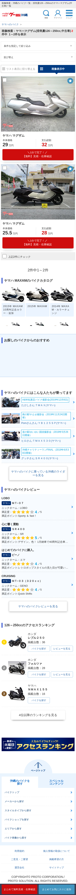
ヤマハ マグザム (13, 135)
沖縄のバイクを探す (20, 782)
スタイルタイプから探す (18, 810)
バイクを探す (39, 648)
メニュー (69, 18)
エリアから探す (13, 828)
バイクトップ (12, 792)
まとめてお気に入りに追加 (56, 889)
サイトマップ (56, 867)
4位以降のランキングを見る (38, 715)
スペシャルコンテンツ (56, 782)
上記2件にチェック (16, 256)
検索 (46, 18)
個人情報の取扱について (56, 851)
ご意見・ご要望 (19, 859)
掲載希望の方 (56, 859)
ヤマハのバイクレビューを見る (38, 606)
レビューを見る (61, 648)
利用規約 (19, 851)
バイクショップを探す (17, 819)
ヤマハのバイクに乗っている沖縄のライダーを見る (38, 473)
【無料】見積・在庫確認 (37, 154)
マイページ (58, 18)
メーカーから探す (14, 801)
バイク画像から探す (16, 837)
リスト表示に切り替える (20, 68)
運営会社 (19, 867)
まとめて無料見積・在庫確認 (19, 889)
